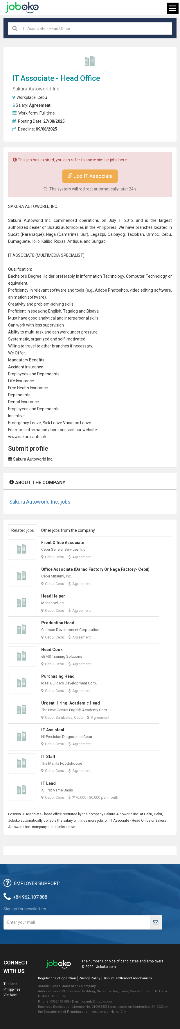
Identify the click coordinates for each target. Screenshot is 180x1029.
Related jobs (22, 530)
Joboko (22, 7)
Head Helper (53, 596)
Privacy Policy (89, 978)
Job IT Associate (90, 176)
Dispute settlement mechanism (127, 978)
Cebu (42, 97)
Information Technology (102, 276)
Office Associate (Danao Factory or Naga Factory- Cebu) (95, 569)
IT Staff (48, 756)
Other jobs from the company (68, 530)
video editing (141, 290)
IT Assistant (52, 729)
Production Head (57, 622)
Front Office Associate (62, 542)
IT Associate (33, 78)
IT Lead (48, 783)
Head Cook (52, 649)
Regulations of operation (57, 978)
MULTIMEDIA (48, 255)
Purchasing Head (58, 676)
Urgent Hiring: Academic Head (70, 703)
